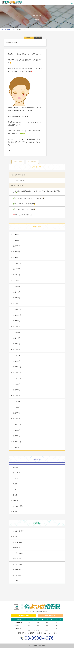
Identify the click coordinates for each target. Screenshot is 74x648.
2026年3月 (16, 246)
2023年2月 (16, 298)
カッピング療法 (18, 506)
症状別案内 (37, 523)
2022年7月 (16, 326)
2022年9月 (16, 321)
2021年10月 (17, 378)
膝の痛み (15, 536)
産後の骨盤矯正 (18, 542)
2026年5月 (16, 234)
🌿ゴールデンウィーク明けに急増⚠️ (24, 204)
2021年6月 (16, 401)
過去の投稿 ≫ (32, 161)
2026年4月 (16, 240)
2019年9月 (16, 447)
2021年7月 (16, 395)
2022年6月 (16, 332)
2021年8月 (16, 390)
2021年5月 (16, 407)
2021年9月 (16, 384)
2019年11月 (17, 442)
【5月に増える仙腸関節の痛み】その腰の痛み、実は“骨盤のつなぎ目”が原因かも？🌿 (37, 191)
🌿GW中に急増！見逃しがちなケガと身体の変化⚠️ (28, 198)
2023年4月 (16, 286)
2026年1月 (16, 257)
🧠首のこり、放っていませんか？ (23, 215)
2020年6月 (16, 430)
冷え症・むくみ (18, 553)
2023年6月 (16, 275)
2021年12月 (17, 367)
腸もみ (15, 495)
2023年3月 (16, 292)
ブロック (15, 489)
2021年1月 (16, 419)
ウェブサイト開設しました (21, 180)
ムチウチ (15, 581)
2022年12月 (17, 309)
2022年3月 (16, 349)
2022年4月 (16, 344)
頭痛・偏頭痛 (17, 558)
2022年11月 (17, 315)
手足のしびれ (17, 570)
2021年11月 (17, 372)
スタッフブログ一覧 (17, 185)
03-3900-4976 (38, 638)
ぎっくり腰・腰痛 (18, 531)
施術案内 (37, 459)
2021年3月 (16, 413)
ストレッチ (16, 478)
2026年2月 (16, 252)
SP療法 (15, 500)
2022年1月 (16, 361)
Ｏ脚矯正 (15, 484)
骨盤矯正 (15, 467)
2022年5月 (16, 338)
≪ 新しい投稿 (17, 161)
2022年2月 (16, 355)
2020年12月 (17, 424)
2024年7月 (16, 269)
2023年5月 (16, 280)
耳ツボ (15, 511)
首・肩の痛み (17, 575)
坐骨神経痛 (16, 547)
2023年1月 (16, 303)
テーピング (16, 473)
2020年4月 (16, 436)
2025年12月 (17, 263)
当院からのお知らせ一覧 (18, 175)
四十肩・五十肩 (18, 564)
